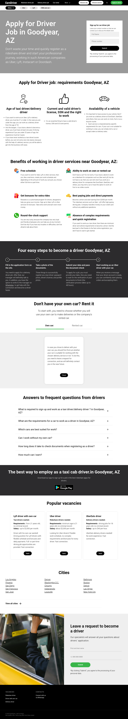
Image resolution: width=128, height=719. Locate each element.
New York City (90, 592)
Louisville (48, 592)
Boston (87, 582)
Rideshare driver (11, 695)
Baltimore (88, 579)
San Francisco (12, 589)
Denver (47, 579)
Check (64, 375)
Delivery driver (10, 702)
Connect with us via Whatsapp (41, 696)
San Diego (10, 585)
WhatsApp (10, 285)
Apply (27, 553)
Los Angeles (11, 579)
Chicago (48, 585)
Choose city (84, 3)
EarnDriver (11, 3)
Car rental (56, 3)
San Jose (10, 592)
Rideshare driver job (27, 3)
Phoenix (9, 582)
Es (107, 3)
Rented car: (77, 325)
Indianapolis (49, 589)
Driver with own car (11, 698)
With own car (45, 8)
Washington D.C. (51, 582)
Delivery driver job (43, 3)
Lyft (34, 8)
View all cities (12, 603)
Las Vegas (88, 589)
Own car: (49, 325)
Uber (23, 8)
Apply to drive (116, 3)
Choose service (97, 3)
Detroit (86, 585)
